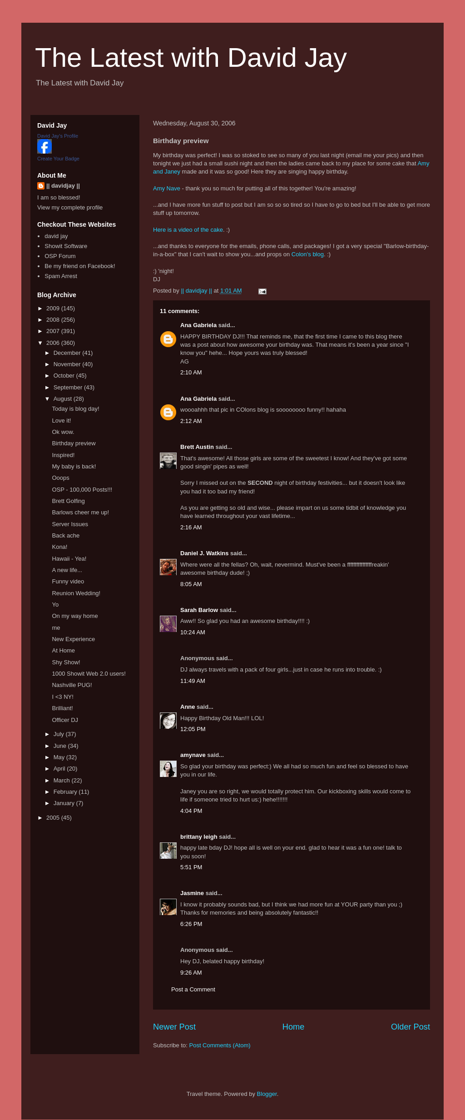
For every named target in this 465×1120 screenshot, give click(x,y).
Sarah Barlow (199, 610)
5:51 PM (191, 867)
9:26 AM (191, 972)
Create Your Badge (58, 158)
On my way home (75, 615)
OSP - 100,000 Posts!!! (82, 489)
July (60, 734)
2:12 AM (191, 421)
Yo (55, 604)
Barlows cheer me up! (80, 512)
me (56, 627)
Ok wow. (63, 431)
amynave (193, 755)
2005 (53, 817)
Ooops (60, 477)
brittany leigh (199, 836)
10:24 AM (192, 632)
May (60, 757)
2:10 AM (191, 372)
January (65, 803)
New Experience (73, 639)
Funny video (68, 581)
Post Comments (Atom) (220, 1045)
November (68, 364)
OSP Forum (60, 256)
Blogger (267, 1093)
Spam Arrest (61, 276)
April (60, 768)
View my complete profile (70, 207)
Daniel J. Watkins (204, 553)
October (65, 375)
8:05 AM (191, 584)
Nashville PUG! (72, 685)
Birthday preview (73, 443)
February (66, 791)
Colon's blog (308, 254)
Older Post (410, 1026)
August (64, 398)
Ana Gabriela (198, 325)
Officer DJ (65, 720)
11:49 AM (192, 680)
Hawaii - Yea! (69, 558)
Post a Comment (193, 989)
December (68, 352)
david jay (56, 236)
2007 (53, 331)
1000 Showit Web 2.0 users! (88, 673)
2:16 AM (191, 527)
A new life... (67, 570)
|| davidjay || (63, 185)
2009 (53, 308)
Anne (187, 706)
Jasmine (192, 893)
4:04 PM (191, 810)
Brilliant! (62, 708)
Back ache (65, 535)
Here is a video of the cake (188, 229)
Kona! (59, 546)
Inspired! (63, 455)
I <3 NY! (62, 696)
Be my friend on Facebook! (80, 266)
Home (293, 1026)
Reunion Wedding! (76, 593)
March (63, 780)
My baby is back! (74, 466)
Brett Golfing (68, 501)
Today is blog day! (75, 408)
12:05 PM (193, 729)
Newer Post (174, 1026)
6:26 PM (191, 924)
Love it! (61, 420)
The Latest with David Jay (191, 57)
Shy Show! (66, 662)
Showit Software (66, 246)
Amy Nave (166, 188)
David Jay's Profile (57, 136)
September (69, 387)
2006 (53, 342)
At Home (63, 650)
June (61, 745)
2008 (53, 319)
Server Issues (70, 524)
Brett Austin (197, 446)
